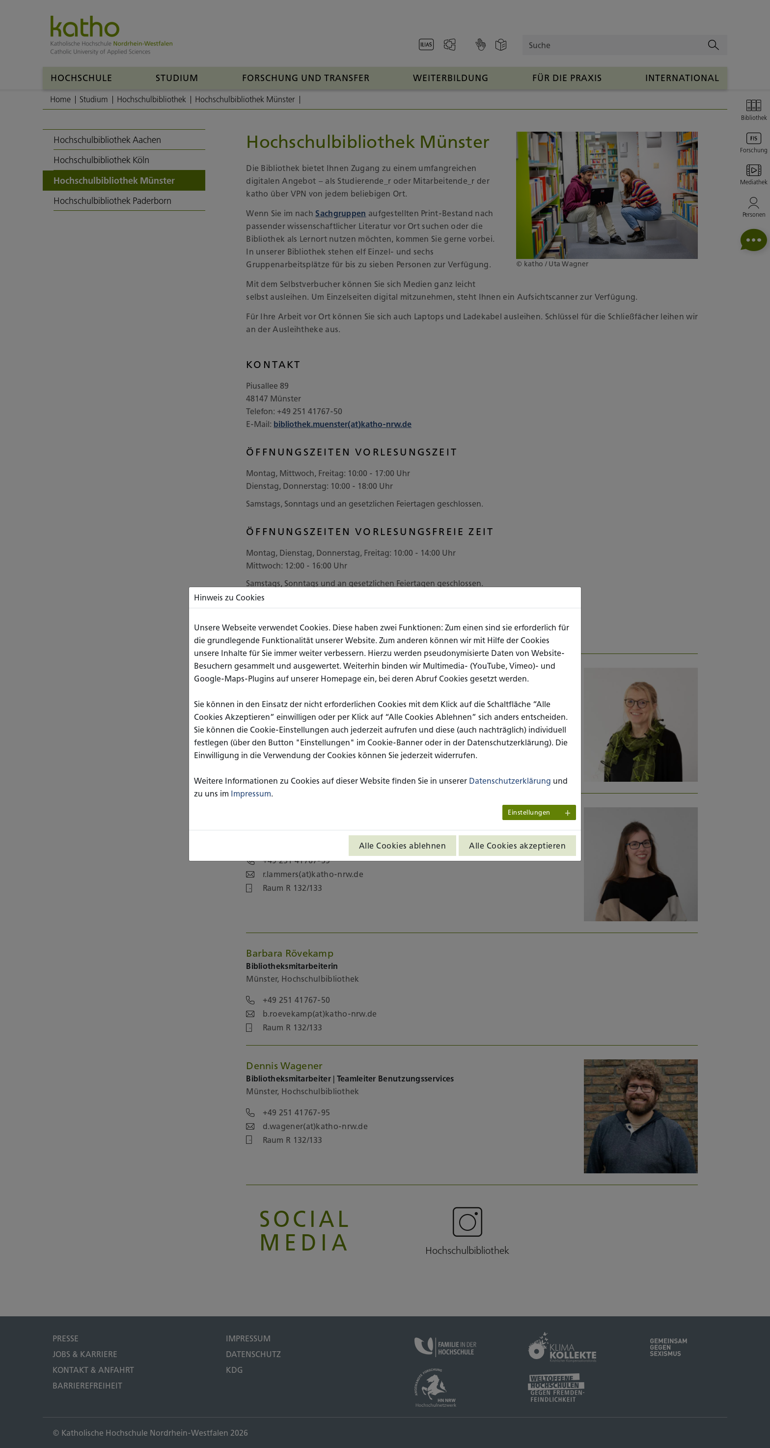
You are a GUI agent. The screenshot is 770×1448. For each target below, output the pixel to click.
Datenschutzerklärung (510, 781)
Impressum (251, 793)
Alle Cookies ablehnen (402, 846)
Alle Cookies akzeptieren (517, 846)
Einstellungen (529, 812)
